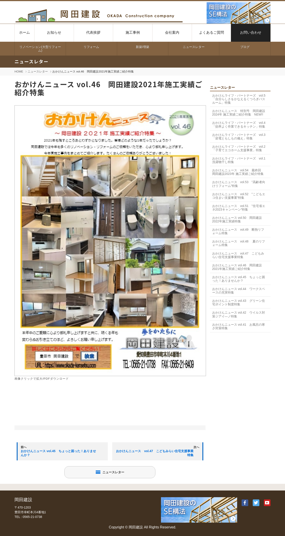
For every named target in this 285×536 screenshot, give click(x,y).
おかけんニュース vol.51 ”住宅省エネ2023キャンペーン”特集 (238, 207)
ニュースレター (194, 47)
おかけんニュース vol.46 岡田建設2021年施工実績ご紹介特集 (237, 267)
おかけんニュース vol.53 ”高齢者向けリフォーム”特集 (238, 183)
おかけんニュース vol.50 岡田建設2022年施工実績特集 (237, 219)
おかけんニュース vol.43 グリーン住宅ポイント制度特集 (238, 302)
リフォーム (91, 47)
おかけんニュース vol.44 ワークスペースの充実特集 (238, 290)
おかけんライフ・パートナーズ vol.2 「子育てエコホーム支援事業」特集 (239, 148)
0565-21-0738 (32, 517)
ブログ (245, 47)
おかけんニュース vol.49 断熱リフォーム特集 (238, 231)
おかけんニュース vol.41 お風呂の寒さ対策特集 (238, 326)
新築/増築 (142, 47)
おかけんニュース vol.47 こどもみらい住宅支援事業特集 (238, 255)
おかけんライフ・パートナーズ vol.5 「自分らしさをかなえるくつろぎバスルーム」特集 (240, 99)
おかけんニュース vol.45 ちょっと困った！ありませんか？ (238, 278)
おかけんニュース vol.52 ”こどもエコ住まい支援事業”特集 (238, 195)
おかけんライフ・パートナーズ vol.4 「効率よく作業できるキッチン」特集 (239, 124)
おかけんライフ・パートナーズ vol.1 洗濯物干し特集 (240, 160)
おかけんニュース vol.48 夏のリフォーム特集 (238, 243)
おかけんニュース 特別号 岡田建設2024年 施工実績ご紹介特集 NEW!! (238, 112)
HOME (18, 71)
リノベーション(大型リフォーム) (40, 48)
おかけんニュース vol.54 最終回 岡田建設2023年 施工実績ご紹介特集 (238, 172)
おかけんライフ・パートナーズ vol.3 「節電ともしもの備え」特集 (239, 136)
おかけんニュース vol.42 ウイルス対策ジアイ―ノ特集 (238, 314)
